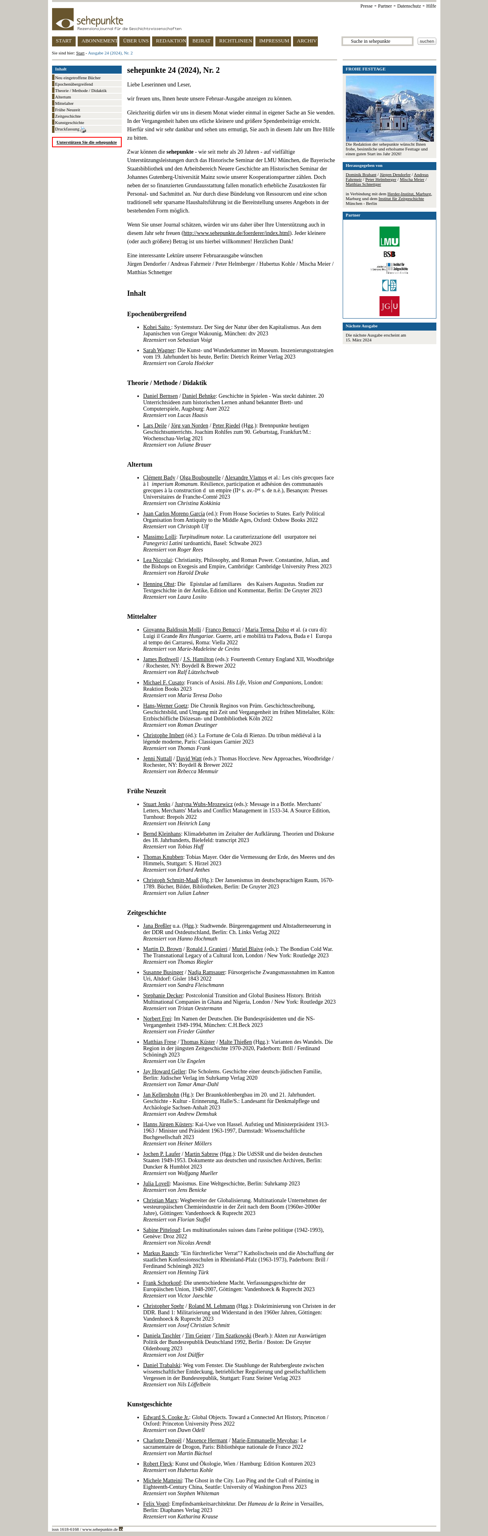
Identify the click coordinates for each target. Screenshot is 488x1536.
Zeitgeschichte (68, 116)
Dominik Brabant (361, 174)
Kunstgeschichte (69, 122)
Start (80, 52)
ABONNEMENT (99, 41)
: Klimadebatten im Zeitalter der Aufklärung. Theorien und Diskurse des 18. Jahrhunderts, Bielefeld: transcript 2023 (238, 840)
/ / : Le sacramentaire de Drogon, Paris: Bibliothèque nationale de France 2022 (224, 1447)
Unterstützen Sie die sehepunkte (86, 142)
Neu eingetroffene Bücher (78, 77)
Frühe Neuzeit (67, 109)
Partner (385, 6)
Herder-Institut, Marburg (409, 193)
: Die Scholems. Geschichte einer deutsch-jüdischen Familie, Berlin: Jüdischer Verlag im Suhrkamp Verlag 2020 (232, 1078)
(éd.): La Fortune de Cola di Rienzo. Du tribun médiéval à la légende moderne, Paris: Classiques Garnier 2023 (232, 741)
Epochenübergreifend (74, 84)
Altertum (63, 96)
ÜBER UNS (136, 41)
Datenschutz (409, 6)
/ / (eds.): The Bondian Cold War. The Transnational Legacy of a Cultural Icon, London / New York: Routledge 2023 (238, 955)
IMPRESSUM (274, 41)
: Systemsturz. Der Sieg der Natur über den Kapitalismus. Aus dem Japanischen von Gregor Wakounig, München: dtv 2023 (232, 333)
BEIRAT (202, 41)
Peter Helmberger (380, 179)
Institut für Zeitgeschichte (401, 198)
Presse (366, 6)
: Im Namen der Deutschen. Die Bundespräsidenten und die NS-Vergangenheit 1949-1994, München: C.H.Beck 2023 (229, 1025)
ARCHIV (307, 41)
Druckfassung (70, 129)
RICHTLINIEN (235, 41)
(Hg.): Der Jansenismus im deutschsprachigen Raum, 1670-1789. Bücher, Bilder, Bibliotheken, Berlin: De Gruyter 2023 (238, 886)
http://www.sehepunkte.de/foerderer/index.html (236, 233)
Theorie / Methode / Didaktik (81, 90)
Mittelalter (64, 103)
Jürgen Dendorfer (395, 174)
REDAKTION (171, 41)
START (64, 41)
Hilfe (431, 6)
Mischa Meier (412, 179)
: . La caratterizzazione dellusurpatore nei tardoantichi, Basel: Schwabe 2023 (230, 543)
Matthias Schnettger (363, 184)
